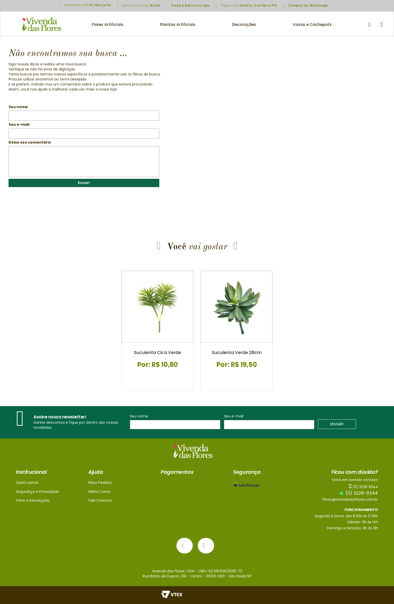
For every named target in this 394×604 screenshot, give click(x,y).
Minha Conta (99, 491)
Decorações (244, 24)
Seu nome (18, 106)
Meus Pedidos (100, 482)
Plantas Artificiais (177, 24)
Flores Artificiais (107, 24)
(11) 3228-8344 (359, 493)
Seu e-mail (19, 124)
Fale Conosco (100, 500)
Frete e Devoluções (33, 500)
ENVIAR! (337, 424)
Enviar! (84, 183)
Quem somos (27, 482)
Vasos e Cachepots (312, 24)
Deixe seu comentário (30, 142)
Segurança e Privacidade (37, 491)
